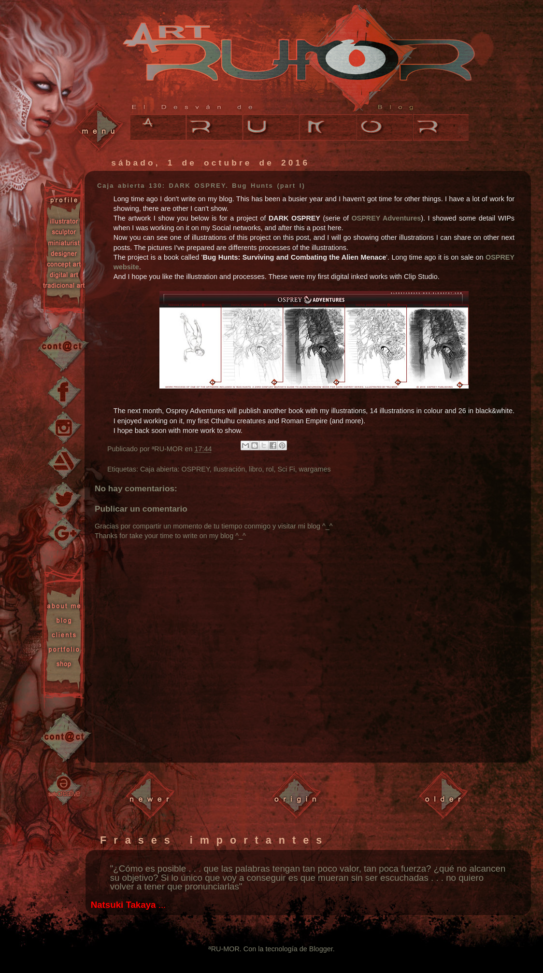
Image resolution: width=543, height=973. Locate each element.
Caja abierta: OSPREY (175, 469)
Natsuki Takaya (123, 905)
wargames (314, 469)
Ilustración (229, 469)
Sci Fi (286, 469)
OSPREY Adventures (386, 218)
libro (255, 469)
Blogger (321, 949)
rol (269, 469)
